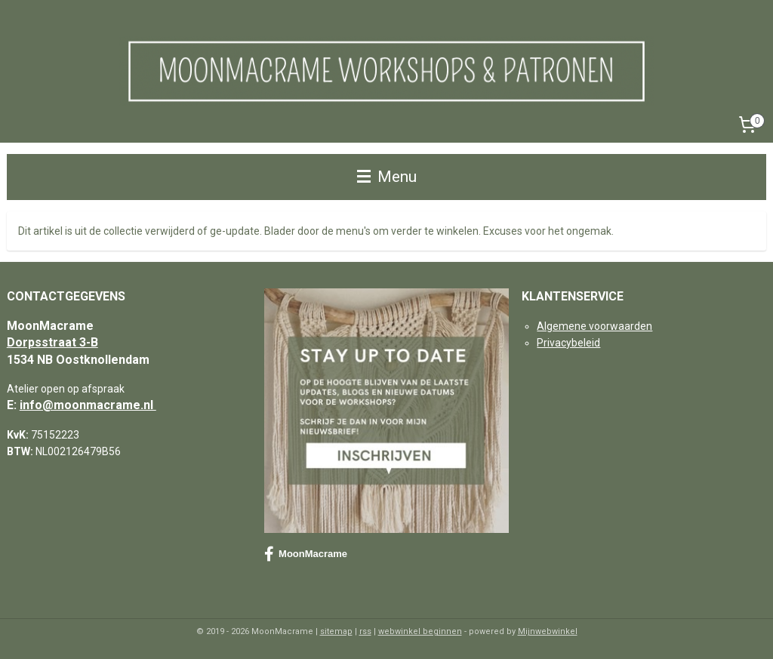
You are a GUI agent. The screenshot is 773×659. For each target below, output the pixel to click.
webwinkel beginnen (420, 631)
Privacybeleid (568, 343)
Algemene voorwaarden (594, 326)
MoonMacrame (305, 554)
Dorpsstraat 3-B (52, 342)
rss (365, 631)
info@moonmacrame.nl (88, 405)
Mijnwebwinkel (547, 631)
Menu (387, 177)
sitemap (336, 631)
